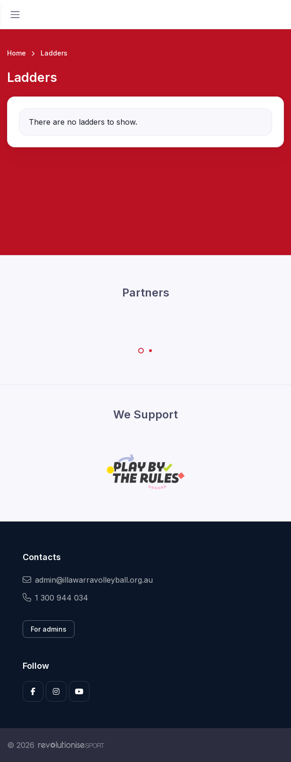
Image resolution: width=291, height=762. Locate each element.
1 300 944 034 (55, 597)
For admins (49, 629)
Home (16, 53)
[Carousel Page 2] (150, 350)
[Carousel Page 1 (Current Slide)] (141, 350)
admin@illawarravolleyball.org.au (88, 580)
